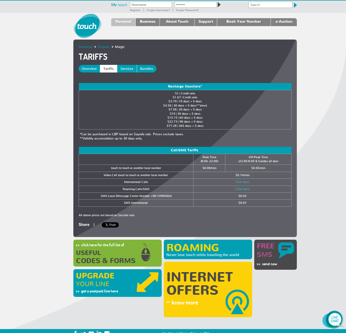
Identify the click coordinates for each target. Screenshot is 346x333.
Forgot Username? (158, 10)
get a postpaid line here (99, 290)
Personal (123, 21)
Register (135, 10)
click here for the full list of (102, 244)
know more (185, 302)
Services (127, 69)
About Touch (177, 21)
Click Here (242, 182)
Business (147, 21)
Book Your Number (243, 21)
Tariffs (108, 69)
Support (206, 21)
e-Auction (284, 21)
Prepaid (103, 47)
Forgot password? (187, 10)
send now (269, 263)
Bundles (146, 69)
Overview (89, 69)
